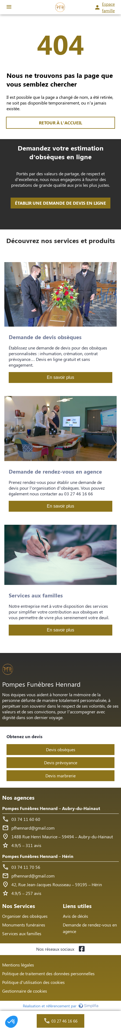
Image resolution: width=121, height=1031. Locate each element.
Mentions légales (18, 965)
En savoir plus (60, 377)
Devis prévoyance (60, 762)
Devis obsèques (60, 749)
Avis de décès (75, 916)
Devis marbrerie (60, 775)
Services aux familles (21, 933)
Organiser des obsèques (25, 916)
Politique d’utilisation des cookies (33, 982)
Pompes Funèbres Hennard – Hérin (37, 856)
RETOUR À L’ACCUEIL (60, 122)
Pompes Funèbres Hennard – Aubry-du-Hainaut (51, 808)
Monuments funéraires (23, 925)
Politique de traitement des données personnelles (48, 973)
